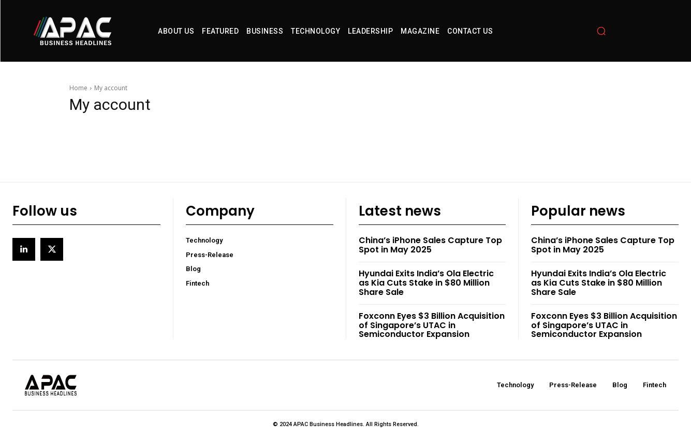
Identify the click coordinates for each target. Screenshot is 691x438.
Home (78, 87)
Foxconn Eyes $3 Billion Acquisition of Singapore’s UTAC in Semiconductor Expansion (432, 325)
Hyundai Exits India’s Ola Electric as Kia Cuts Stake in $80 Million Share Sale (426, 282)
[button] (601, 31)
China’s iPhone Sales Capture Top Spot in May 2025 (430, 245)
